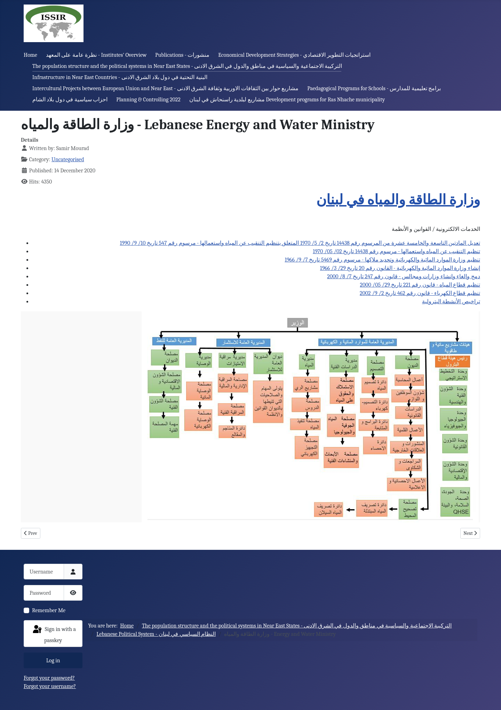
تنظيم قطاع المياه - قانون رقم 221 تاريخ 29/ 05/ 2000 (420, 285)
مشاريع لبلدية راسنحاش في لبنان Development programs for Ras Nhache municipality (287, 99)
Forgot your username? (50, 686)
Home (30, 55)
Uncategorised (67, 159)
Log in (53, 660)
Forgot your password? (49, 678)
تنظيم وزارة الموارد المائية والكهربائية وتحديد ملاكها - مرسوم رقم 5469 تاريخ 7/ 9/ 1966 (382, 260)
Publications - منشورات (182, 55)
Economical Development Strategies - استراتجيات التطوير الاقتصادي (294, 55)
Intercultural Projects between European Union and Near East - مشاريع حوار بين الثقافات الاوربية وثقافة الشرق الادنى (165, 88)
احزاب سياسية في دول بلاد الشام (70, 99)
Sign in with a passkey (54, 633)
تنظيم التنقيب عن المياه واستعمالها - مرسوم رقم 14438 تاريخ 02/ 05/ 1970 (396, 251)
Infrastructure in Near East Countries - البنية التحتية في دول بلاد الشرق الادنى (119, 77)
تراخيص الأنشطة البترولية (451, 301)
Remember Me (48, 610)
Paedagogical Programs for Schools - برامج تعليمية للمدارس (374, 88)
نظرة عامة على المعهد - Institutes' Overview (96, 55)
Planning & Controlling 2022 (148, 99)
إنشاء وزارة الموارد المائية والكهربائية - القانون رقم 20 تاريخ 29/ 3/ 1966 (400, 268)
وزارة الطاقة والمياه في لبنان (398, 200)
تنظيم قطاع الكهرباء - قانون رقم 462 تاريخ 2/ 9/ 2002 (420, 293)
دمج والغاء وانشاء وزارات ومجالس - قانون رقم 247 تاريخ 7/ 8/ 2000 (403, 276)
